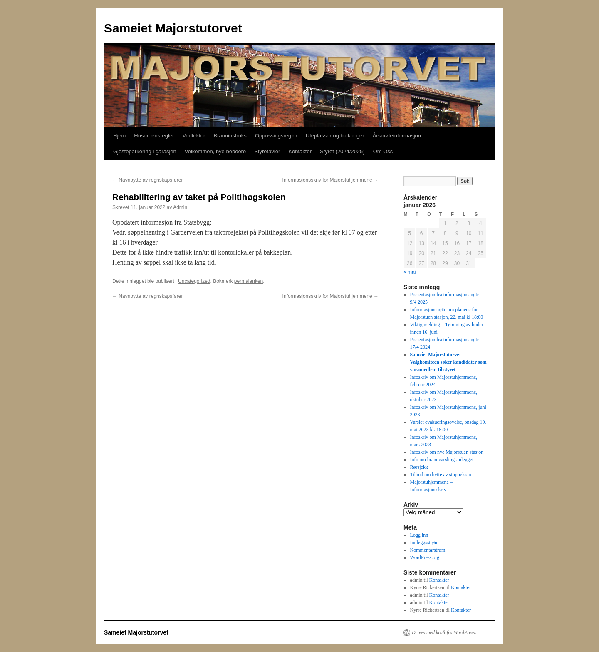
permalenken (248, 281)
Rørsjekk (419, 467)
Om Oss (383, 151)
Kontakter (300, 151)
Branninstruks (229, 135)
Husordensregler (154, 135)
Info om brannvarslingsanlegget (442, 459)
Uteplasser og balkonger (335, 135)
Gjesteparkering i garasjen (144, 151)
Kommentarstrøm (428, 550)
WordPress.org (424, 557)
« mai (409, 272)
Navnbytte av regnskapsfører (147, 180)
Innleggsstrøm (424, 542)
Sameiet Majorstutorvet (173, 28)
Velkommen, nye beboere (215, 151)
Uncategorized (194, 281)
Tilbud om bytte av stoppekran (440, 474)
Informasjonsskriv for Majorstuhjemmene (330, 180)
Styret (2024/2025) (342, 151)
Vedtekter (193, 135)
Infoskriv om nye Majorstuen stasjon (447, 452)
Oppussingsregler (276, 135)
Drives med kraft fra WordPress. (444, 632)
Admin (180, 207)
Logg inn (419, 535)
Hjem (119, 135)
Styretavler (267, 151)
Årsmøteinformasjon (397, 135)
